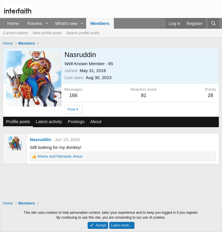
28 (210, 95)
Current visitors (15, 33)
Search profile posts (82, 33)
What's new (66, 23)
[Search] (213, 23)
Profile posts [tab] (18, 121)
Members (100, 23)
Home (13, 23)
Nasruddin (40, 139)
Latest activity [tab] (49, 121)
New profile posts (47, 33)
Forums (34, 23)
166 (73, 95)
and (59, 156)
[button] (47, 23)
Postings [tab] (76, 121)
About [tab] (95, 121)
